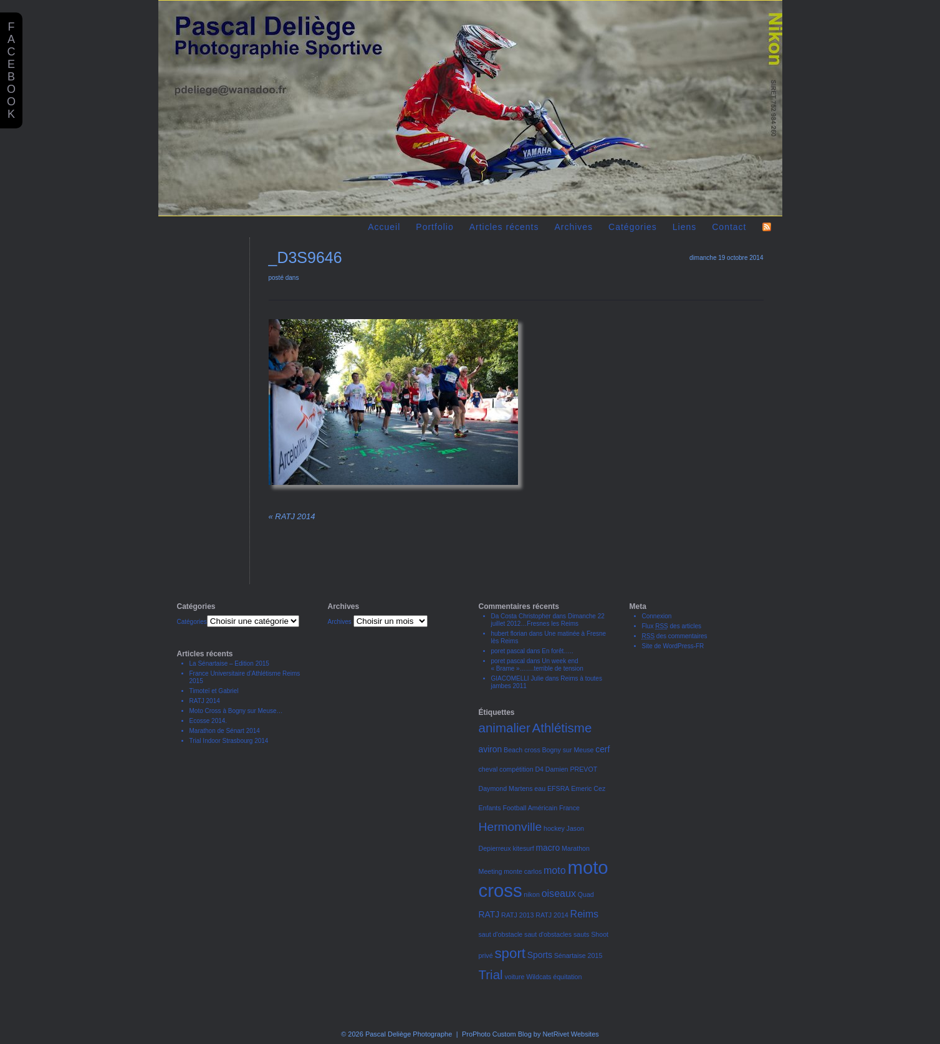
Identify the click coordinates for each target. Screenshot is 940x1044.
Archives (573, 227)
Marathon (576, 848)
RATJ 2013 (517, 915)
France (569, 808)
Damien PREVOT (571, 769)
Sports (539, 955)
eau (539, 788)
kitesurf (523, 848)
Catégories (632, 227)
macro (548, 848)
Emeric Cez (588, 788)
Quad (586, 894)
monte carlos (523, 871)
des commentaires (674, 636)
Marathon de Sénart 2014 (224, 730)
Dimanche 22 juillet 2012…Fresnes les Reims (548, 620)
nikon (531, 894)
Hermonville (510, 826)
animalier (504, 728)
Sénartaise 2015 (578, 955)
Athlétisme (562, 728)
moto (555, 870)
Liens (684, 227)
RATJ (489, 914)
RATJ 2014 (292, 516)
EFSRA (558, 788)
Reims (584, 913)
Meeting (490, 871)
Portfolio (434, 227)
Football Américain (529, 808)
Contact (729, 227)
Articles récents (504, 227)
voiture (514, 976)
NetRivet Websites (571, 1034)
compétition (516, 769)
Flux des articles (672, 626)
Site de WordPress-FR (673, 646)
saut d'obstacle (501, 934)
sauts (581, 934)
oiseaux (559, 893)
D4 (539, 769)
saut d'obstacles (548, 934)
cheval (488, 769)
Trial (491, 974)
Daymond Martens (506, 788)
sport (509, 953)
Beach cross (522, 750)
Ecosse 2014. (208, 720)
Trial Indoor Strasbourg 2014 (229, 740)
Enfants (490, 808)
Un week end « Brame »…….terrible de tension (537, 665)
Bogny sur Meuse (568, 750)
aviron (490, 749)
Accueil (384, 227)
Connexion (657, 616)
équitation (567, 976)
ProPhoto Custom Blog (497, 1034)
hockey (554, 828)
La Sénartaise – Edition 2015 (229, 663)
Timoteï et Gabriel (214, 690)
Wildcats (538, 976)
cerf (602, 749)
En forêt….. (557, 651)
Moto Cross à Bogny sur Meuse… (236, 710)
